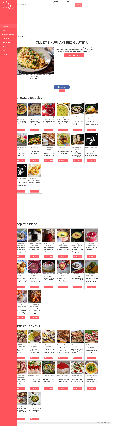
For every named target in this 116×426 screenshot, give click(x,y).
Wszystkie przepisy (8, 34)
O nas (3, 30)
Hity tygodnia (6, 42)
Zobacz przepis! (25, 130)
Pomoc (3, 46)
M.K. (114, 422)
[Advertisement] (66, 21)
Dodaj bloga (5, 20)
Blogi (3, 51)
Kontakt (4, 55)
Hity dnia (5, 38)
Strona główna (6, 26)
